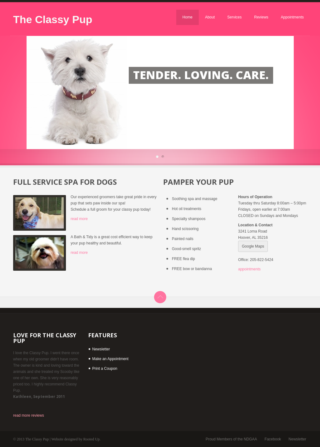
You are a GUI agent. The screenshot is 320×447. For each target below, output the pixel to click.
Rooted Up (91, 439)
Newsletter (101, 349)
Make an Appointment (110, 359)
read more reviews (28, 415)
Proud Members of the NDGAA (231, 439)
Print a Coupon (104, 368)
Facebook (273, 439)
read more (79, 219)
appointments (249, 269)
